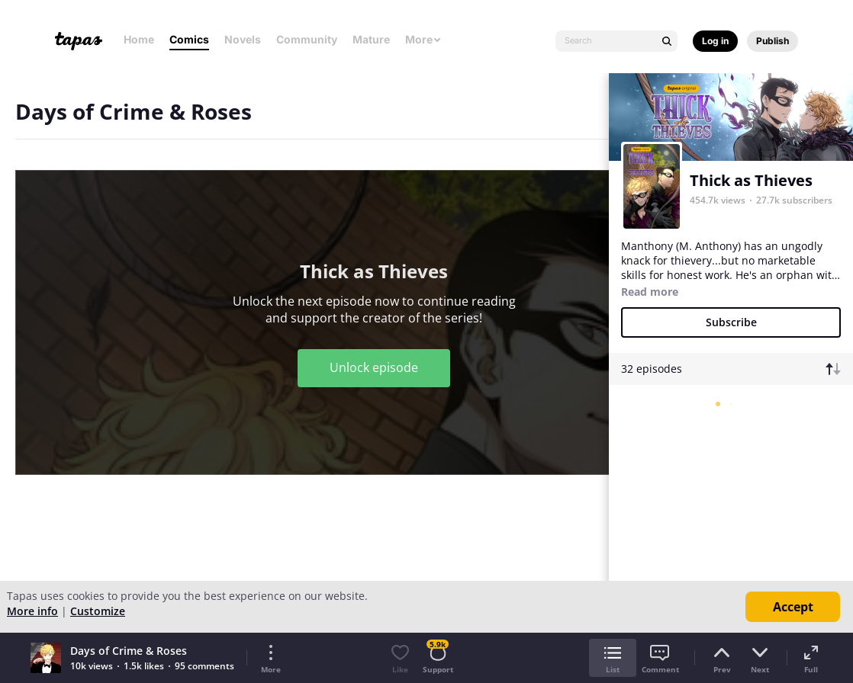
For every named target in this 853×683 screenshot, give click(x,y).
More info (32, 611)
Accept (793, 606)
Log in (715, 40)
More (423, 39)
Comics (189, 39)
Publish (772, 40)
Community (306, 39)
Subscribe (731, 322)
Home (139, 39)
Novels (242, 39)
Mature (371, 39)
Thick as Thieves (751, 180)
